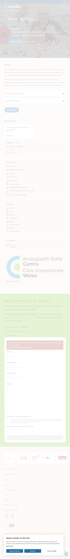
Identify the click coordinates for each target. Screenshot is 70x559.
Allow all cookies (15, 551)
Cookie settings (51, 551)
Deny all (32, 551)
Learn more (9, 546)
